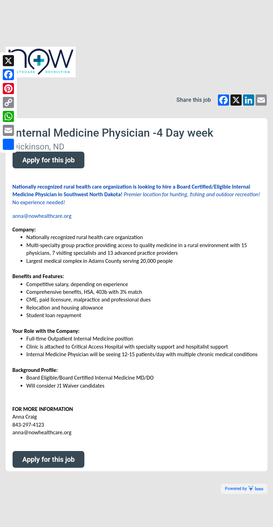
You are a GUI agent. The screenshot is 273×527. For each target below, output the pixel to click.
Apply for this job (48, 160)
